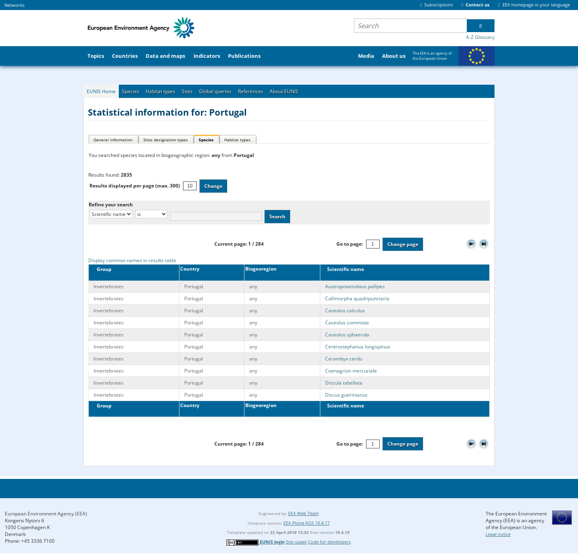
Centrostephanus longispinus (357, 346)
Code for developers (329, 542)
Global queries (215, 91)
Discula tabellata (343, 382)
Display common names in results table (132, 260)
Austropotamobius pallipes (355, 286)
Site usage (296, 542)
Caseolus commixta (347, 322)
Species (130, 91)
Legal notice (498, 534)
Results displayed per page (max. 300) (135, 185)
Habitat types (160, 91)
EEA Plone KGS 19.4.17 (306, 523)
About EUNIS (284, 91)
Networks (14, 5)
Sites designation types (165, 140)
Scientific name (344, 269)
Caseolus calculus (345, 310)
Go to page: (349, 243)
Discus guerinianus (346, 394)
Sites (187, 91)
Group (102, 269)
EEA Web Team (303, 513)
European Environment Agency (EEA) (46, 513)
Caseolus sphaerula (347, 334)
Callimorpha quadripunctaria (357, 298)
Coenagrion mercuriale (351, 370)
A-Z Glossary (480, 37)
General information (113, 140)
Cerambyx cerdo (343, 358)
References (250, 91)
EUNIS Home (101, 91)
